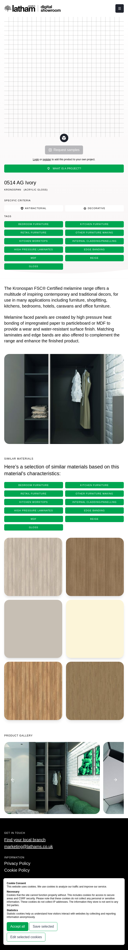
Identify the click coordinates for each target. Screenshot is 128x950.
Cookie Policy (17, 870)
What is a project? (64, 168)
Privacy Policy (17, 863)
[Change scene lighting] (64, 138)
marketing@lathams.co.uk (28, 846)
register (47, 159)
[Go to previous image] (12, 779)
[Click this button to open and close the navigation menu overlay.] (119, 8)
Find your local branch (25, 839)
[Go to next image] (115, 779)
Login (36, 159)
